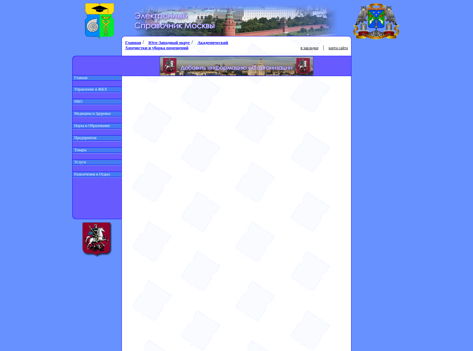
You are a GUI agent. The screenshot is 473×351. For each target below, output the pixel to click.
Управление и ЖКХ (90, 89)
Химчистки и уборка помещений (157, 47)
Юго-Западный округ (169, 42)
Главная (80, 77)
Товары (79, 150)
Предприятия (85, 137)
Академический (212, 42)
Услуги (79, 162)
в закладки (309, 48)
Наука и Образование (91, 125)
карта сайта (338, 48)
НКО (77, 101)
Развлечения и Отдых (91, 174)
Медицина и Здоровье (92, 113)
